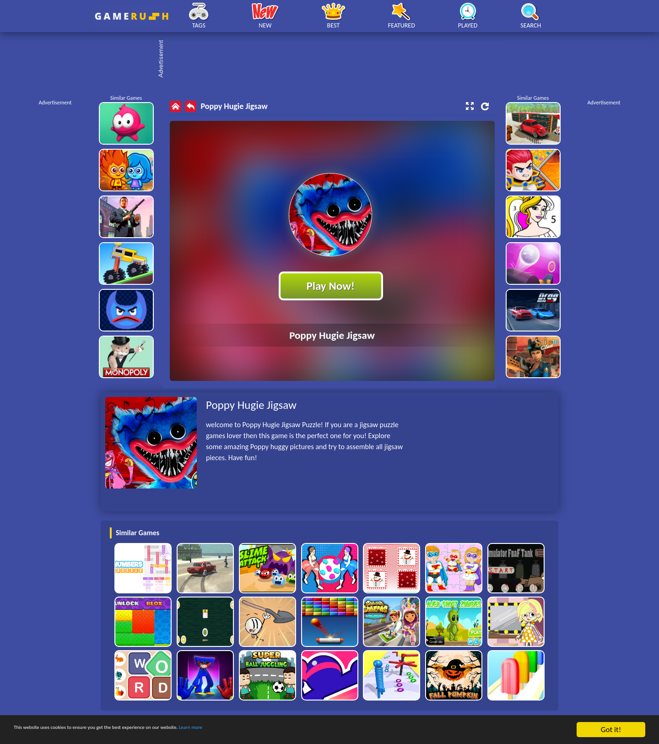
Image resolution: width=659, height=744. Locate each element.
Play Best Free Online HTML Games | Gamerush (131, 16)
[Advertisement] (334, 59)
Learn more (286, 730)
